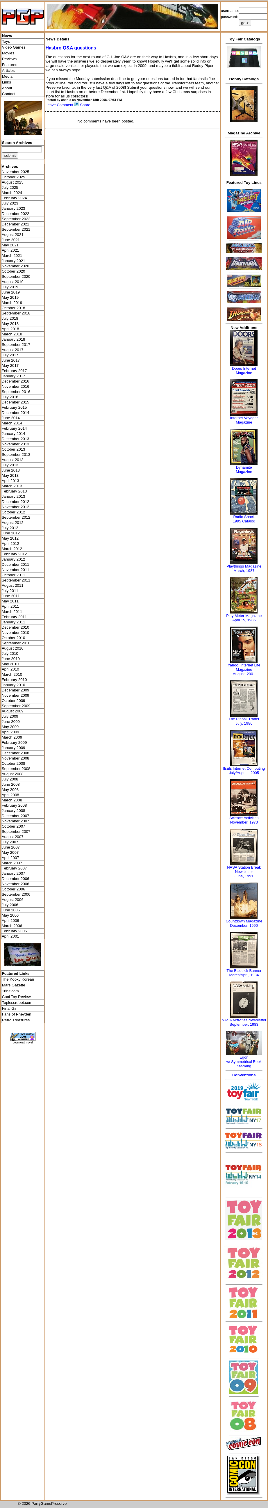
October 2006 (13, 889)
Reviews (9, 59)
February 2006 (14, 931)
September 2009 (16, 706)
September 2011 (16, 580)
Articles (8, 70)
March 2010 (12, 674)
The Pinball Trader (243, 719)
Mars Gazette (13, 985)
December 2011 (15, 564)
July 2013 (10, 465)
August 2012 (13, 522)
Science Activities (243, 818)
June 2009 (11, 721)
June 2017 (11, 360)
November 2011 (15, 570)
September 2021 (16, 229)
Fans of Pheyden (16, 1014)
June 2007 (11, 847)
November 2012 (15, 507)
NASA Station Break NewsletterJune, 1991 (244, 871)
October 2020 (13, 271)
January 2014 (13, 433)
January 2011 (13, 622)
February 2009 (14, 742)
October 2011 (13, 575)
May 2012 (10, 538)
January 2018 (13, 339)
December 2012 (15, 501)
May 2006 (10, 915)
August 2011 (13, 585)
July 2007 (10, 842)
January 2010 (13, 685)
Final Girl (9, 1008)
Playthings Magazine (243, 566)
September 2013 (16, 454)
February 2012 (14, 554)
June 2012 (11, 533)
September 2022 (16, 219)
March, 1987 (243, 570)
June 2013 (11, 470)
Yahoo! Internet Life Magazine (244, 667)
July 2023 (10, 203)
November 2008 (15, 758)
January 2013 (13, 496)
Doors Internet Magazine (244, 370)
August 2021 (13, 234)
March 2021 (12, 255)
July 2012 (10, 528)
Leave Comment (59, 105)
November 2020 (15, 266)
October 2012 (13, 512)
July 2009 (10, 716)
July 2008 (10, 779)
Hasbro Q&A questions (70, 47)
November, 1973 (244, 822)
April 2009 (10, 732)
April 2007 (10, 858)
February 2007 (14, 868)
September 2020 (16, 276)
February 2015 (14, 407)
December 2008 (15, 753)
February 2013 (14, 491)
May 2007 (10, 852)
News (7, 35)
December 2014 (15, 412)
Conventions (244, 1075)
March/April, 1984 (244, 975)
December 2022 (15, 213)
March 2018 (12, 334)
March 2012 (12, 549)
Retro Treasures (16, 1020)
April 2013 (10, 481)
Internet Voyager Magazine (244, 420)
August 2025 (13, 182)
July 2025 (10, 187)
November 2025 (15, 172)
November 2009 (15, 695)
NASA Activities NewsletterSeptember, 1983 (243, 1022)
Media (7, 76)
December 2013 (15, 439)
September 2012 (16, 517)
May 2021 (10, 245)
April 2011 (10, 606)
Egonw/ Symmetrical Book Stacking (244, 1061)
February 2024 (14, 198)
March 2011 (12, 611)
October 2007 (13, 826)
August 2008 (13, 774)
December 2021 (15, 224)
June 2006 (11, 910)
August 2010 (13, 648)
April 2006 (10, 920)
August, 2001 (244, 674)
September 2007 (16, 831)
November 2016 (15, 386)
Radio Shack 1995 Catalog (244, 519)
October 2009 (13, 700)
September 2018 (16, 313)
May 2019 (10, 297)
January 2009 (13, 748)
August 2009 (13, 711)
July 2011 (10, 590)
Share (85, 105)
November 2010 (15, 632)
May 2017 (10, 365)
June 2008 (11, 784)
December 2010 (15, 627)
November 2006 (15, 884)
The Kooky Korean (18, 979)
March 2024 (12, 193)
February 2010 (14, 679)
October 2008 (13, 763)
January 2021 (13, 261)
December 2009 (15, 690)
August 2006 (13, 899)
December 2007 (15, 816)
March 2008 (12, 800)
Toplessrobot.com (17, 1002)
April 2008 (10, 795)
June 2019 (11, 292)
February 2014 (14, 428)
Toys (6, 41)
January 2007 (13, 873)
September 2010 (16, 643)
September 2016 (16, 392)
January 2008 (13, 810)
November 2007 (15, 821)
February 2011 (14, 617)
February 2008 (14, 805)
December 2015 (15, 402)
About (7, 88)
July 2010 (10, 653)
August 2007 (13, 837)
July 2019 (10, 287)
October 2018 (13, 308)
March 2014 (12, 423)
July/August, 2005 (244, 773)
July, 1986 (243, 723)
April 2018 (10, 329)
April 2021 (10, 250)
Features (9, 65)
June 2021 (11, 240)
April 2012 (10, 543)
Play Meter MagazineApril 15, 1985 (244, 617)
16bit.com (10, 991)
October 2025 (13, 177)
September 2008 (16, 769)
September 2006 (16, 894)
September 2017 (16, 344)
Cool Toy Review (16, 997)
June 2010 (11, 659)
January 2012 (13, 559)
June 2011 (11, 596)
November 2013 (15, 444)
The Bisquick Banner (243, 970)
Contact (8, 94)
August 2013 (13, 460)
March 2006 (12, 926)
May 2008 (10, 789)
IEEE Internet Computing (244, 768)
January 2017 (13, 376)
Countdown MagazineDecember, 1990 (244, 923)
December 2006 (15, 878)
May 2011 (10, 601)
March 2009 (12, 737)
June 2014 (11, 418)
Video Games (14, 47)
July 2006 (10, 905)
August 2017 (13, 350)
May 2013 (10, 475)
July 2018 (10, 318)
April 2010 (10, 669)
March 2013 (12, 486)
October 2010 (13, 638)
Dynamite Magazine (244, 469)
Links (6, 82)
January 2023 (13, 208)
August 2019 (13, 282)
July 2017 (10, 355)
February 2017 (14, 371)
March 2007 (12, 863)
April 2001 (10, 936)
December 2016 (15, 381)
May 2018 (10, 323)
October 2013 (13, 449)
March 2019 (12, 302)
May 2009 (10, 727)
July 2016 (10, 397)
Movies (8, 53)
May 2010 (10, 664)
